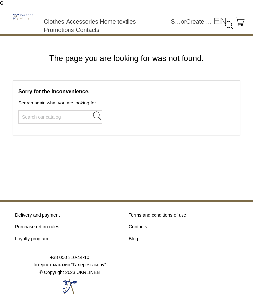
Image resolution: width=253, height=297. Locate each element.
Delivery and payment (37, 215)
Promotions (59, 30)
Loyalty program (31, 238)
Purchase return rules (37, 226)
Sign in (176, 21)
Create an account (200, 21)
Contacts (87, 30)
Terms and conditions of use (157, 215)
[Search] (60, 117)
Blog (133, 238)
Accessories (82, 21)
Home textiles (118, 21)
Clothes (54, 21)
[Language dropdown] (220, 21)
